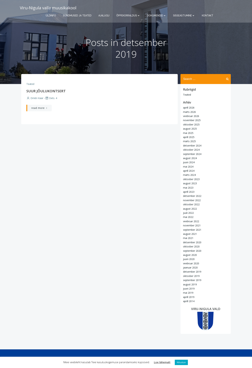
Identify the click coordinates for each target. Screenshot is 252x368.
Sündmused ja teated (77, 15)
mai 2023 (188, 187)
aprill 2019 (188, 297)
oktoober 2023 (191, 179)
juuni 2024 (189, 162)
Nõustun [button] (181, 362)
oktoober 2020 (191, 246)
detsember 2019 (192, 271)
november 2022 (192, 200)
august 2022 (190, 208)
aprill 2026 (188, 107)
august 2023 (190, 183)
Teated (30, 84)
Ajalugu (103, 15)
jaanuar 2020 (190, 267)
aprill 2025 (188, 137)
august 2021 (190, 233)
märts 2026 (189, 112)
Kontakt (207, 15)
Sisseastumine (184, 15)
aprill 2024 (188, 170)
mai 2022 (188, 217)
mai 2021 (188, 238)
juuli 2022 (188, 212)
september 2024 (192, 154)
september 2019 (192, 280)
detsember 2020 (192, 242)
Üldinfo (51, 15)
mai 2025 (188, 133)
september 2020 (192, 250)
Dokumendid (156, 15)
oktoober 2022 (191, 204)
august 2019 (190, 284)
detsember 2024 (192, 145)
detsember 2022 (192, 196)
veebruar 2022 (191, 221)
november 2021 (192, 225)
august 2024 (190, 158)
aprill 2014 (188, 301)
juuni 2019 (189, 288)
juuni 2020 (189, 259)
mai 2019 (188, 292)
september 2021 (192, 229)
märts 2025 (189, 141)
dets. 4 (51, 98)
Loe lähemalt (162, 362)
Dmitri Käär (34, 98)
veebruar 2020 (191, 263)
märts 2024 (189, 174)
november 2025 (192, 120)
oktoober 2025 (191, 124)
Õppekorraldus (128, 15)
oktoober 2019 (191, 276)
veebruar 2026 (191, 116)
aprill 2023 (188, 191)
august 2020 (190, 255)
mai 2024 (188, 166)
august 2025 (190, 128)
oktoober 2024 (191, 149)
